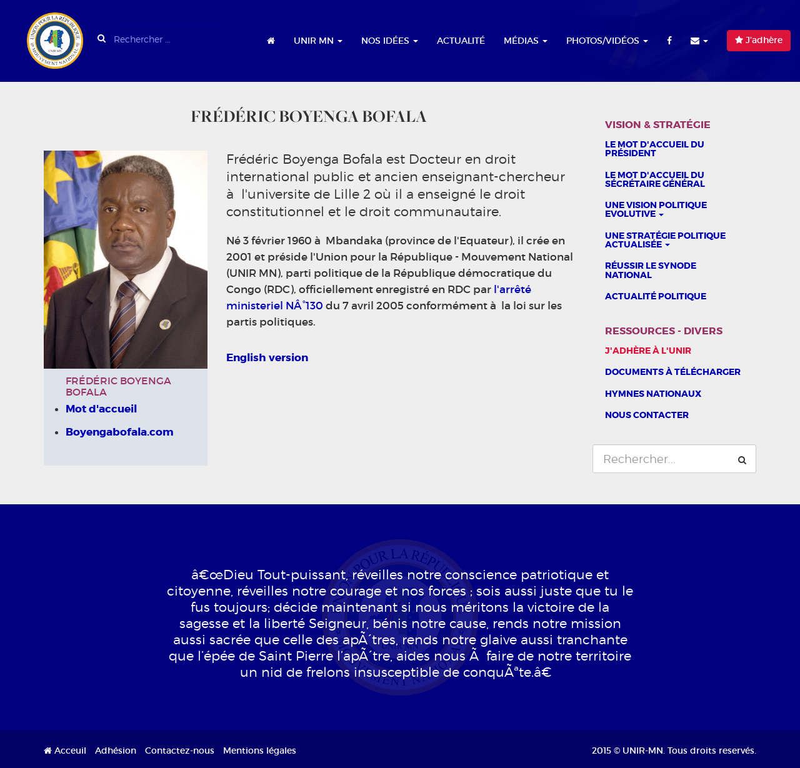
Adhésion (115, 750)
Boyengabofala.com (120, 432)
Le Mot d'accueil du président (654, 149)
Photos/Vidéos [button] (607, 40)
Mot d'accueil (101, 409)
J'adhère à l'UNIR (648, 350)
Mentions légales (259, 750)
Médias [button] (526, 40)
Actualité (461, 40)
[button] (699, 40)
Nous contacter (647, 415)
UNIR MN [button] (318, 40)
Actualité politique (655, 296)
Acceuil (65, 750)
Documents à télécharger (673, 371)
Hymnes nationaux (653, 393)
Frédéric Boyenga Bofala (118, 386)
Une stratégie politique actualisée (665, 240)
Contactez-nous (179, 750)
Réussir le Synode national (650, 270)
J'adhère (758, 40)
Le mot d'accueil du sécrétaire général (655, 179)
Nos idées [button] (389, 40)
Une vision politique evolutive (656, 209)
